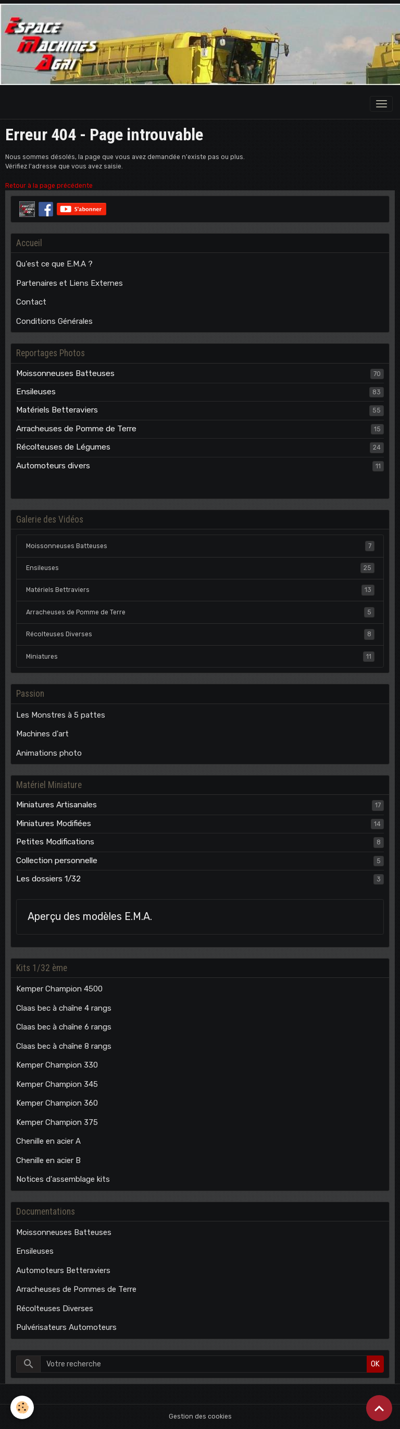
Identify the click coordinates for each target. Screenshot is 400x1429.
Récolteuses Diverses (200, 634)
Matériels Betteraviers (57, 410)
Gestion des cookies (200, 1416)
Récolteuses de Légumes (63, 447)
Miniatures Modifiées (53, 823)
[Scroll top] (379, 1408)
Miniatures (200, 656)
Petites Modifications (55, 841)
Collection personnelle (56, 860)
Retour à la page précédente (49, 185)
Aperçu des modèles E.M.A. (90, 917)
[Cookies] (22, 1407)
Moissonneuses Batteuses (65, 373)
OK (375, 1364)
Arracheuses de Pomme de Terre (76, 428)
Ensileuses (36, 391)
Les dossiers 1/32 (48, 878)
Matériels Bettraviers (200, 590)
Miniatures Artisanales (56, 804)
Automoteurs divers (53, 465)
